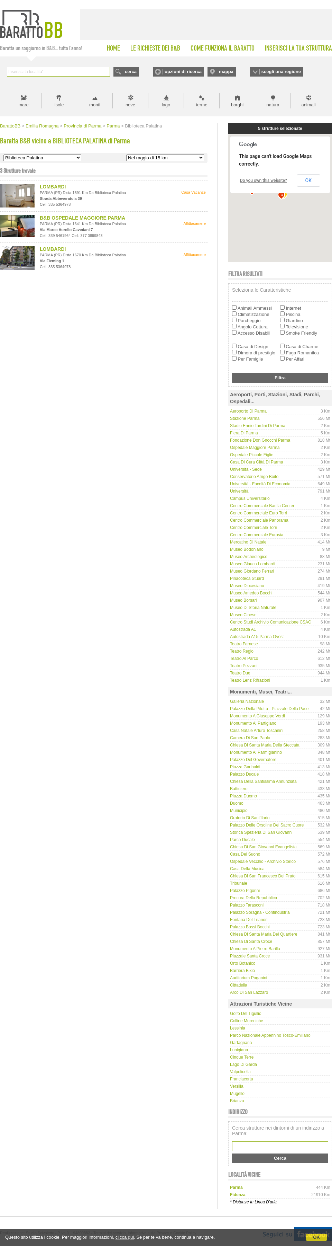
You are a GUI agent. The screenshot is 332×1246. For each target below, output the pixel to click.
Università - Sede (246, 469)
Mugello (237, 1093)
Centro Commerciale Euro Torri (258, 513)
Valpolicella (240, 1071)
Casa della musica (247, 868)
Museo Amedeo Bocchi (251, 593)
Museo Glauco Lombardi (252, 564)
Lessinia (237, 1028)
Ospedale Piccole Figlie (251, 454)
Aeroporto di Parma (248, 411)
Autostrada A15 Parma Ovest (257, 636)
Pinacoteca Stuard (247, 578)
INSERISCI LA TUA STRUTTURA (298, 48)
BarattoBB (10, 126)
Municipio (239, 810)
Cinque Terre (241, 1057)
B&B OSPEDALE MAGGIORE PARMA (82, 218)
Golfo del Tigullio (245, 1013)
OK (316, 1237)
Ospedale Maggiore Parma (254, 447)
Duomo (236, 803)
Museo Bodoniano (247, 549)
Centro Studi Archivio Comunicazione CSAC (270, 622)
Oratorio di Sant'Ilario (249, 817)
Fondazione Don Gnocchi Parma (260, 440)
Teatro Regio (241, 651)
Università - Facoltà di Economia (260, 483)
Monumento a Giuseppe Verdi (257, 716)
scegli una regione (281, 71)
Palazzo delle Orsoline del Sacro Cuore (267, 825)
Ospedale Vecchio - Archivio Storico (263, 861)
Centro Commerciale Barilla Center (262, 505)
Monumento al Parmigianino (256, 752)
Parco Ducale (242, 839)
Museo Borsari (243, 600)
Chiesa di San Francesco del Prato (262, 876)
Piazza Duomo (243, 796)
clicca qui (125, 1237)
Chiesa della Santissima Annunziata (263, 781)
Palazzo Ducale (244, 774)
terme (201, 104)
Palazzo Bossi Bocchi (250, 927)
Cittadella (238, 985)
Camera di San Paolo (250, 737)
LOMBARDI (53, 186)
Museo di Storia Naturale (253, 607)
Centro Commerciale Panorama (259, 520)
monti (94, 104)
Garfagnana (241, 1042)
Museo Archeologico (248, 556)
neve (130, 104)
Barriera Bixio (242, 970)
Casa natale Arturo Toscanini (257, 730)
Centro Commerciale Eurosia (256, 534)
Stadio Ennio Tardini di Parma (257, 425)
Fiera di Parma (244, 433)
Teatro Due (240, 673)
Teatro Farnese (244, 644)
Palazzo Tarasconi (247, 905)
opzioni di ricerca (183, 71)
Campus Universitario (250, 498)
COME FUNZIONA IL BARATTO (223, 48)
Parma (113, 126)
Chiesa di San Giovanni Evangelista (263, 847)
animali (308, 104)
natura (273, 104)
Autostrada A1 (243, 629)
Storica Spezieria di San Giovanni (261, 832)
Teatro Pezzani (243, 665)
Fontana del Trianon (249, 919)
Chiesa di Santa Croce (251, 941)
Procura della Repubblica (253, 897)
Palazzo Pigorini (245, 890)
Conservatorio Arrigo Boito (254, 476)
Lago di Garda (243, 1064)
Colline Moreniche (246, 1020)
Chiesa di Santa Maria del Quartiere (263, 934)
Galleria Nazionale (247, 701)
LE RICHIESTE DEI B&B (155, 48)
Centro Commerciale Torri (253, 527)
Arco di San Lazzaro (249, 992)
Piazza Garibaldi (245, 767)
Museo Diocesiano (247, 585)
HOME (113, 48)
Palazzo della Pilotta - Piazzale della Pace (269, 708)
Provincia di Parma (82, 126)
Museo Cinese (243, 614)
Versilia (236, 1086)
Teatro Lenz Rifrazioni (250, 680)
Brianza (237, 1100)
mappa (226, 71)
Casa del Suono (245, 854)
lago (166, 104)
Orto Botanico (242, 963)
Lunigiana (239, 1050)
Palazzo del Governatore (253, 759)
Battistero (239, 788)
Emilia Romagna (42, 126)
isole (59, 104)
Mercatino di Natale (248, 542)
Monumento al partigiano (253, 723)
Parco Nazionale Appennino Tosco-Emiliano (270, 1035)
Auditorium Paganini (248, 977)
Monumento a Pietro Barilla (255, 948)
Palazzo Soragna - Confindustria (260, 912)
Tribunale (238, 883)
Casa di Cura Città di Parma (256, 462)
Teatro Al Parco (244, 658)
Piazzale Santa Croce (250, 956)
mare (23, 104)
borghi (237, 104)
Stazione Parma (244, 418)
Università (239, 491)
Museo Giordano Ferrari (252, 571)
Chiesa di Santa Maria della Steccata (264, 745)
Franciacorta (241, 1079)
